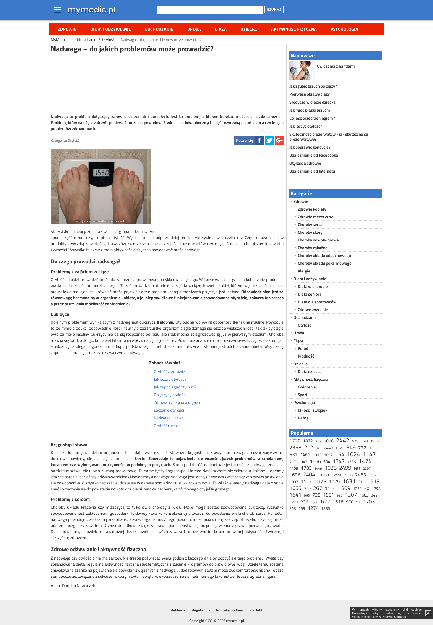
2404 (309, 474)
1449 (318, 468)
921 (318, 448)
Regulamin (201, 610)
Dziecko (249, 29)
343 (292, 508)
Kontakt (255, 610)
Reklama (178, 610)
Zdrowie (67, 29)
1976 (320, 481)
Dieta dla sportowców (317, 302)
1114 (330, 488)
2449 (328, 448)
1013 (317, 455)
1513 (373, 481)
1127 (306, 481)
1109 (293, 468)
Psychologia (344, 29)
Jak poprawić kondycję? (310, 147)
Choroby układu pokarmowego (325, 263)
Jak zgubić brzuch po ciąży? (313, 86)
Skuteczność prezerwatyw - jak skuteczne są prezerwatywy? (328, 136)
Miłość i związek (312, 410)
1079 (334, 481)
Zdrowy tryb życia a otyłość (177, 403)
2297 (367, 468)
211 (361, 482)
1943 (303, 461)
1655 (295, 488)
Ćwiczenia (307, 387)
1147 (369, 454)
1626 (339, 448)
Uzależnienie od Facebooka (313, 155)
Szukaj (274, 9)
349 (351, 447)
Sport (302, 395)
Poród (303, 348)
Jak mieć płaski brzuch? (310, 110)
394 (326, 461)
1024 (353, 454)
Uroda (194, 29)
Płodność (306, 356)
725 (316, 494)
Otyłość (74, 140)
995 (339, 495)
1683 (364, 495)
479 (355, 441)
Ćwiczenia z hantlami (336, 66)
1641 (295, 494)
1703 (369, 501)
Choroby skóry (310, 232)
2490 (338, 475)
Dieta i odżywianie (110, 29)
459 (302, 508)
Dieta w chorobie (313, 286)
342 (374, 495)
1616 (338, 501)
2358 (295, 447)
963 (307, 495)
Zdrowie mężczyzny (315, 217)
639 (327, 475)
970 (349, 501)
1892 (328, 455)
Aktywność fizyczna (294, 29)
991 (357, 468)
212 (308, 447)
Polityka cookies (229, 610)
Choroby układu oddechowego (324, 255)
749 (307, 488)
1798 (376, 488)
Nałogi (304, 418)
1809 (344, 488)
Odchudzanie (159, 29)
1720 (294, 440)
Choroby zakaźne (313, 248)
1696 (294, 474)
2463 (360, 474)
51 (358, 502)
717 (292, 461)
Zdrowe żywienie (313, 309)
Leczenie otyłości (169, 410)
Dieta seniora (309, 294)
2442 (342, 440)
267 (317, 488)
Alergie (304, 271)
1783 (306, 468)
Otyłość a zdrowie (169, 372)
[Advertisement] (167, 82)
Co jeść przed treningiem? (312, 118)
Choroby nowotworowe (318, 240)
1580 (314, 502)
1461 (305, 454)
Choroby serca (310, 224)
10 (320, 475)
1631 (349, 481)
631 (293, 454)
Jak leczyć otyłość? (170, 379)
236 (304, 501)
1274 (313, 508)
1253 (373, 448)
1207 (351, 494)
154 (339, 454)
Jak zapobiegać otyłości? (175, 387)
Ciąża (221, 29)
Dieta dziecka (310, 371)
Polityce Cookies (394, 616)
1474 (365, 460)
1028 (330, 467)
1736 (349, 475)
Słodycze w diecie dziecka (312, 102)
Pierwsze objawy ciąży (309, 94)
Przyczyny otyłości (170, 395)
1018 (329, 440)
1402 (372, 475)
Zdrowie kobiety (312, 209)
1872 (308, 440)
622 (325, 501)
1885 (325, 508)
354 (318, 441)
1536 (351, 461)
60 (366, 488)
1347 (338, 461)
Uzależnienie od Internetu (312, 171)
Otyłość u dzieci (167, 426)
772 (362, 447)
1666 (315, 461)
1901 (328, 494)
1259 (357, 488)
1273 (293, 502)
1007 (293, 482)
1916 (374, 441)
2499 (345, 467)
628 (364, 441)
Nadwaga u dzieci (169, 418)
